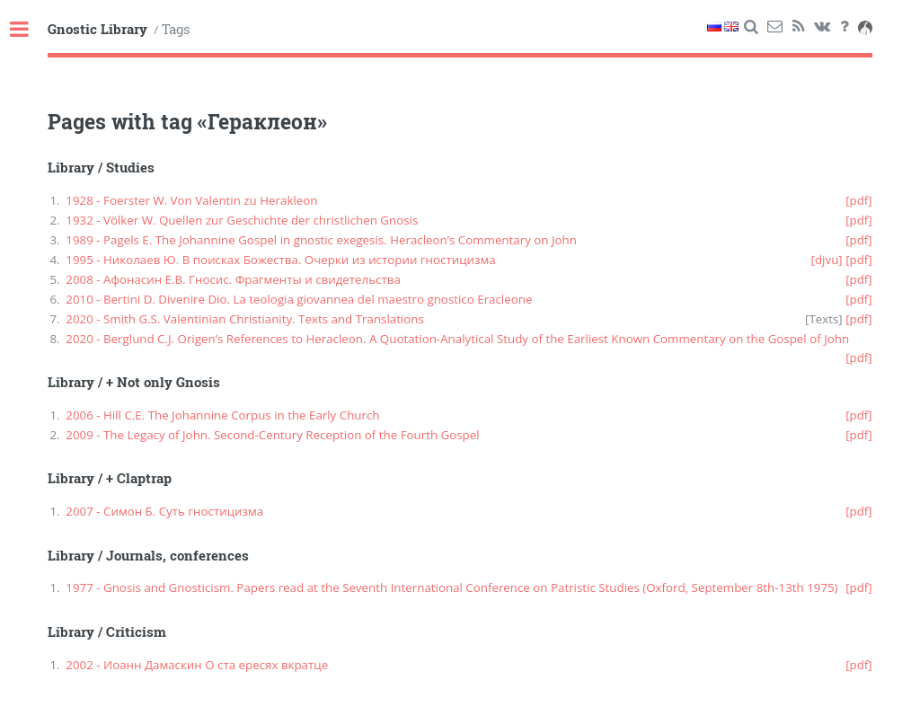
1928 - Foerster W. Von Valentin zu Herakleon (191, 200)
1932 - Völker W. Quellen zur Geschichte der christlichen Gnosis (242, 220)
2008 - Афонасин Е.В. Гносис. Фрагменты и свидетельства (233, 279)
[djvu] (827, 260)
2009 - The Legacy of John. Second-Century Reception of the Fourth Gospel (272, 435)
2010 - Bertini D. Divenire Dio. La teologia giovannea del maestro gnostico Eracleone (299, 299)
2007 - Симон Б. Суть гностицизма (164, 511)
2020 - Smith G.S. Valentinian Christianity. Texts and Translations (245, 319)
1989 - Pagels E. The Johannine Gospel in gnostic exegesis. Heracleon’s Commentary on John (321, 240)
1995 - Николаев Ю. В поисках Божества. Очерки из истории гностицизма (280, 260)
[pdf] (858, 200)
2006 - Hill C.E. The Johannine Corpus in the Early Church (222, 415)
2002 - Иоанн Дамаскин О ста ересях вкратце (197, 665)
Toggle (29, 30)
